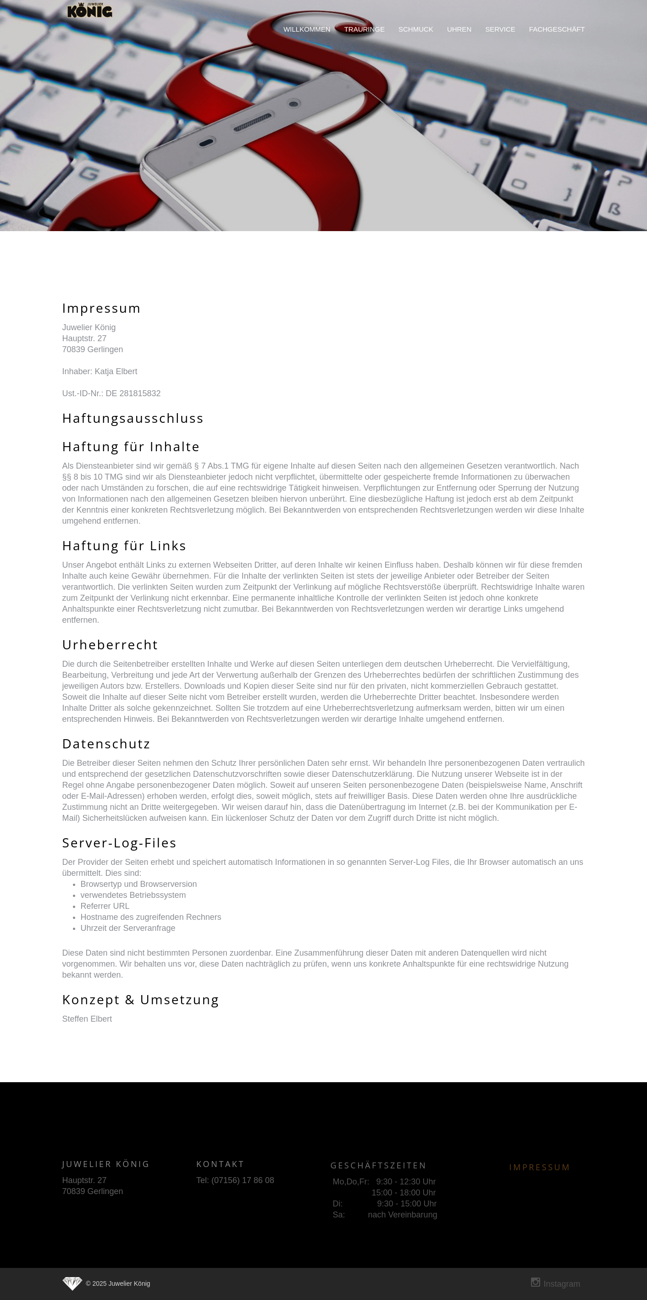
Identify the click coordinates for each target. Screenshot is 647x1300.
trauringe (364, 29)
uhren (459, 29)
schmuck (415, 29)
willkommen (307, 29)
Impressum (540, 1170)
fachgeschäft (557, 29)
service (500, 29)
